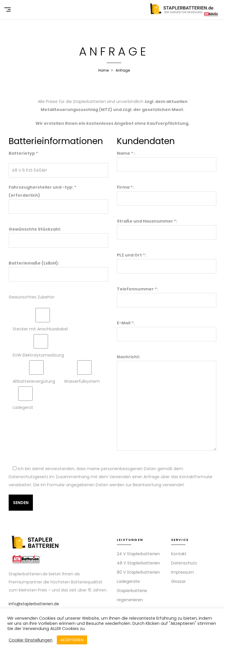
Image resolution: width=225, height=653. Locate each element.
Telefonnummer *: (166, 294)
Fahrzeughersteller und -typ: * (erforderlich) (58, 196)
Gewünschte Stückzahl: (58, 234)
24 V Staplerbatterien (138, 554)
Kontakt (179, 554)
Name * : (166, 158)
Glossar (178, 581)
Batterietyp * (23, 153)
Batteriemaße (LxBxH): (58, 268)
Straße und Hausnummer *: (166, 226)
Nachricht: (166, 403)
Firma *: (166, 192)
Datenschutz (184, 563)
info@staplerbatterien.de (34, 604)
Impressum (182, 572)
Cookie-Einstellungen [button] (30, 640)
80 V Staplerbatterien (138, 572)
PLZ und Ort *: (166, 260)
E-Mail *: (166, 328)
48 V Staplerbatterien (138, 563)
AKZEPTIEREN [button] (72, 640)
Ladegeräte (128, 581)
